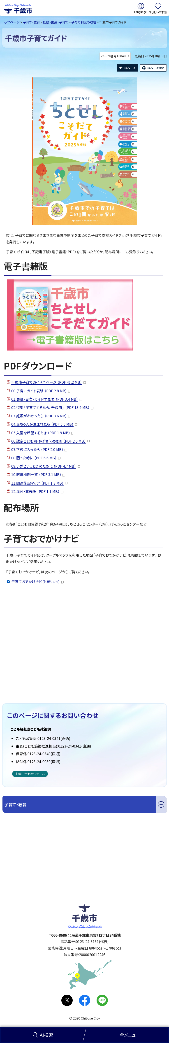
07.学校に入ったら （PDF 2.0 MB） (39, 449)
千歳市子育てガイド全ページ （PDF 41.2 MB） (48, 382)
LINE (102, 1000)
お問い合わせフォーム (30, 773)
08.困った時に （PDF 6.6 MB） (35, 457)
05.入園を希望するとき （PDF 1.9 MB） (42, 432)
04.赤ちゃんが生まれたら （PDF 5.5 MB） (44, 424)
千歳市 (18, 8)
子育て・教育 (31, 22)
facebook (84, 1000)
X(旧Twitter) (67, 1000)
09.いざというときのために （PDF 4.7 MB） (45, 466)
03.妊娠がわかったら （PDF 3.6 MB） (41, 415)
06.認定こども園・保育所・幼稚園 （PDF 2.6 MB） (50, 441)
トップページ (11, 22)
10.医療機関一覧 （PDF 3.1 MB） (38, 474)
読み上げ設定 (156, 68)
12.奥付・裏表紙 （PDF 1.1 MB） (37, 491)
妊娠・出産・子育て (55, 22)
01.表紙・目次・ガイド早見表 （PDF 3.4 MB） (46, 399)
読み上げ (130, 68)
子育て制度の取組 (83, 22)
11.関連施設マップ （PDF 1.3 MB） (39, 483)
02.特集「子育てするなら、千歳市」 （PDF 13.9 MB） (52, 407)
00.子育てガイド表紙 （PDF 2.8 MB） (41, 390)
